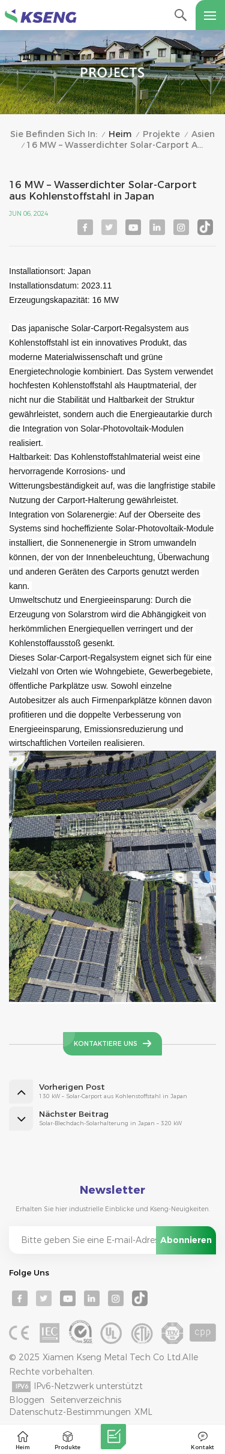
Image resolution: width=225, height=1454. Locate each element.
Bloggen (26, 1399)
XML (143, 1412)
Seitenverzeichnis (85, 1399)
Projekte (161, 134)
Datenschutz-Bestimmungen (70, 1412)
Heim (120, 134)
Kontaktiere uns (105, 1044)
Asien (203, 134)
